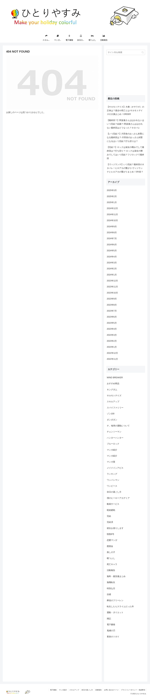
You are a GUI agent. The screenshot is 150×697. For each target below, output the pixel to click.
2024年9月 (112, 226)
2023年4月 (112, 329)
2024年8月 (112, 232)
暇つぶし (111, 558)
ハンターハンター (115, 438)
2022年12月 (112, 353)
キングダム (112, 389)
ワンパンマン (113, 480)
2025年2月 (112, 196)
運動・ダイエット (115, 612)
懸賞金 (110, 546)
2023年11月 (112, 287)
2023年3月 (112, 335)
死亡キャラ (112, 564)
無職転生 (111, 582)
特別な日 (111, 588)
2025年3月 (112, 190)
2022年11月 (112, 359)
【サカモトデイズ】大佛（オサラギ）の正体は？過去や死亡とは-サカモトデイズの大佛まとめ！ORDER (125, 110)
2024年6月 (112, 244)
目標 (109, 594)
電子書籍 (111, 624)
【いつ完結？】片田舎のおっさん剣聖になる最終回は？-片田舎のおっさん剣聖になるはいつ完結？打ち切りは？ (125, 137)
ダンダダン (112, 420)
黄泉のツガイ (113, 636)
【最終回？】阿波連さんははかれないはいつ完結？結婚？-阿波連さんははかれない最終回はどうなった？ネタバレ (125, 124)
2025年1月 (112, 202)
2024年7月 (112, 238)
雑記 (109, 618)
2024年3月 (112, 263)
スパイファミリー (115, 408)
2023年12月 (112, 281)
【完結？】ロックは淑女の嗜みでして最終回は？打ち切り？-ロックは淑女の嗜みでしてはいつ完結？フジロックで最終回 (125, 153)
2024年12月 (112, 208)
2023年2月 (112, 341)
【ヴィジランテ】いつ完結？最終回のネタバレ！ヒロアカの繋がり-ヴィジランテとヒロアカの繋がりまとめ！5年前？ (125, 168)
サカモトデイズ (114, 395)
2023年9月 (112, 299)
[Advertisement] (125, 75)
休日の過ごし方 (114, 492)
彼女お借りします (115, 528)
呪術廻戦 (111, 510)
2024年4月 (112, 257)
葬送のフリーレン (115, 600)
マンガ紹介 (112, 450)
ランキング (112, 474)
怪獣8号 (110, 534)
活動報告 (111, 570)
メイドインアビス (115, 468)
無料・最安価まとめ (116, 576)
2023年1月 (112, 347)
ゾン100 (110, 413)
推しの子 (111, 552)
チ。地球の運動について (118, 426)
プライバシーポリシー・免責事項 (133, 690)
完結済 (110, 522)
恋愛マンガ (112, 540)
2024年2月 (112, 268)
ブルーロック (113, 444)
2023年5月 (112, 323)
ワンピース (112, 486)
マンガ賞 (111, 462)
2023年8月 (112, 305)
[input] (125, 52)
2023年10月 (112, 293)
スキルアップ (113, 401)
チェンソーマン (114, 432)
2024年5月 (112, 250)
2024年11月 (112, 214)
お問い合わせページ (111, 690)
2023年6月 (112, 317)
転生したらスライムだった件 (120, 606)
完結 (109, 516)
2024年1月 (112, 275)
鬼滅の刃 (111, 630)
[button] (143, 52)
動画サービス (113, 504)
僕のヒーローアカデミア (118, 498)
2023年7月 (112, 311)
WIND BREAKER (115, 377)
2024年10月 (112, 220)
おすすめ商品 (113, 383)
